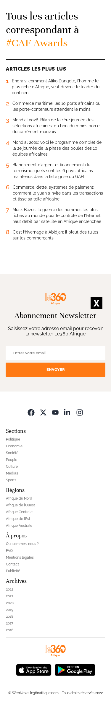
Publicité (13, 571)
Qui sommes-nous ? (22, 544)
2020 (10, 603)
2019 (9, 610)
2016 (9, 630)
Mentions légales (20, 557)
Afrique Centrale (19, 512)
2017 (9, 623)
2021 (9, 596)
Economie (14, 446)
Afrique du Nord (19, 498)
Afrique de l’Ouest (20, 505)
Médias (12, 473)
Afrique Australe (19, 526)
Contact (12, 564)
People (11, 460)
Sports (11, 480)
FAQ (9, 551)
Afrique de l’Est (18, 519)
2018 (9, 616)
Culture (12, 466)
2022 (9, 589)
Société (12, 453)
